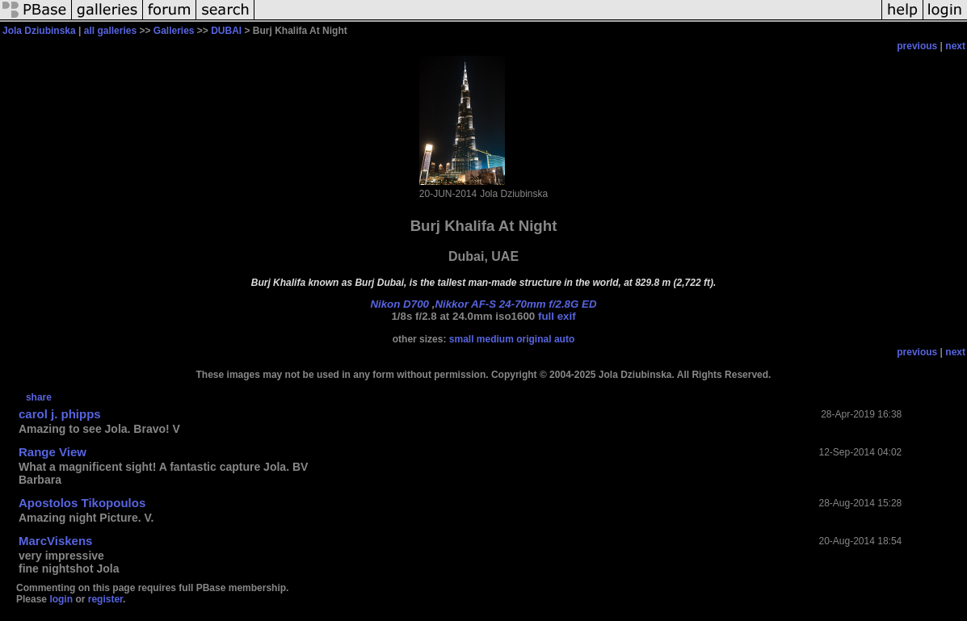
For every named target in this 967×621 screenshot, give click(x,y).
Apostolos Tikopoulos (82, 503)
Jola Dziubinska (39, 30)
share (39, 397)
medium (495, 339)
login (61, 599)
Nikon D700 (399, 304)
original (533, 339)
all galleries (110, 30)
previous (917, 46)
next (955, 46)
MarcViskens (55, 541)
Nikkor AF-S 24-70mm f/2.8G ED (515, 304)
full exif (557, 316)
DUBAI (226, 30)
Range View (52, 452)
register (105, 599)
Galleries (174, 30)
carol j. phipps (60, 414)
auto (564, 339)
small (461, 339)
